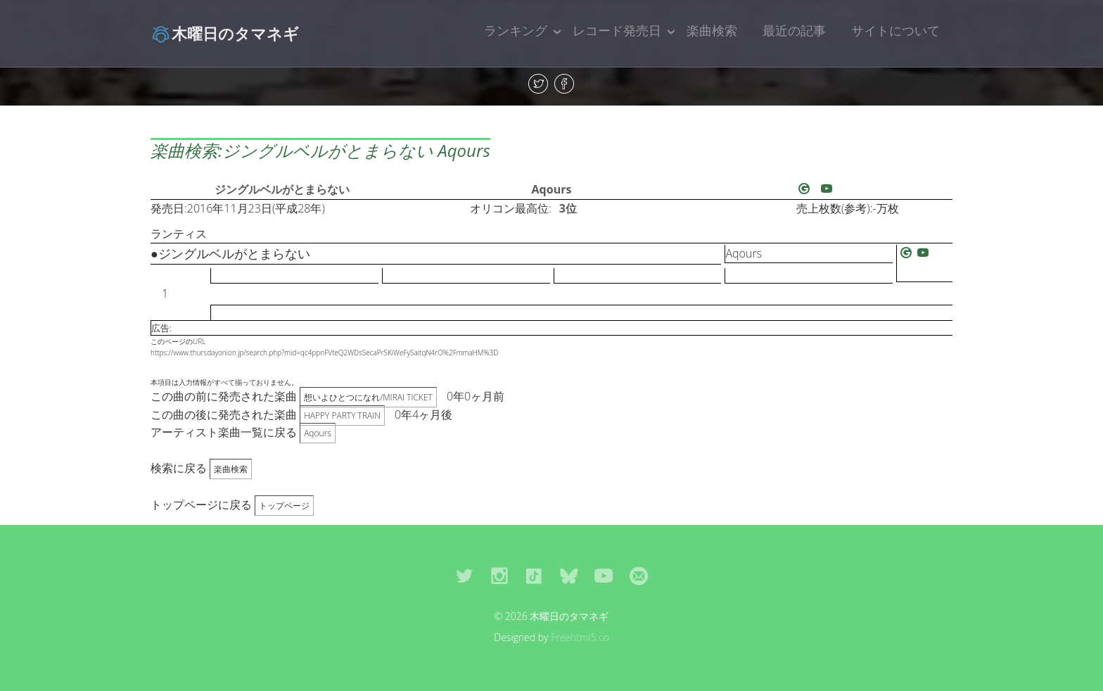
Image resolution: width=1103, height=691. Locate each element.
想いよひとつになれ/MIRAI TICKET (368, 397)
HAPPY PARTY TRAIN (342, 415)
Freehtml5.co (580, 637)
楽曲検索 (712, 30)
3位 (568, 208)
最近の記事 (794, 30)
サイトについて (895, 30)
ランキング (515, 30)
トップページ (284, 506)
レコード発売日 (617, 30)
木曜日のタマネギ (225, 33)
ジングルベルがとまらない (282, 189)
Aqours (552, 189)
